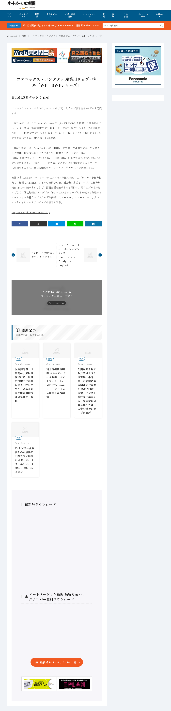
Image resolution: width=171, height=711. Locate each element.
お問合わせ (160, 15)
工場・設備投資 (70, 15)
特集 (113, 15)
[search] (161, 25)
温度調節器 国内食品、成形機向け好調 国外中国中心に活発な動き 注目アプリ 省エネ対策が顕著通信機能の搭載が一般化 (24, 385)
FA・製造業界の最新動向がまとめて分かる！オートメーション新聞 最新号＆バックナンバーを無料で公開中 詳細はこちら (83, 25)
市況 (104, 15)
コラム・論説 (125, 15)
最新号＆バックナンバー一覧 (58, 662)
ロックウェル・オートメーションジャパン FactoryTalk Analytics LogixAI (68, 255)
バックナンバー (143, 15)
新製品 (37, 15)
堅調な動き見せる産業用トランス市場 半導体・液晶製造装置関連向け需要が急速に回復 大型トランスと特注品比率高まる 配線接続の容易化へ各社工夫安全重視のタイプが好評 (87, 391)
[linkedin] (93, 223)
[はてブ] (56, 223)
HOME (9, 15)
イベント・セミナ (89, 15)
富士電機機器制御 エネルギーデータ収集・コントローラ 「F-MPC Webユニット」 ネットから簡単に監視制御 (55, 383)
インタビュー (23, 15)
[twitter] (38, 223)
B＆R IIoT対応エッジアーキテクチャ (43, 255)
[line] (75, 223)
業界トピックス (51, 15)
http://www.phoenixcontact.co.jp (31, 212)
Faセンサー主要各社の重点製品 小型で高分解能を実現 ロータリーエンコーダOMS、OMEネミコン (25, 460)
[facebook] (20, 223)
